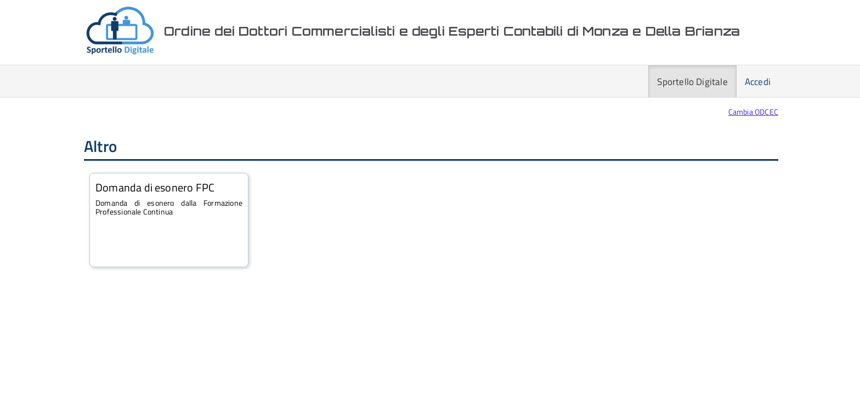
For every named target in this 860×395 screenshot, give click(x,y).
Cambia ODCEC (753, 111)
